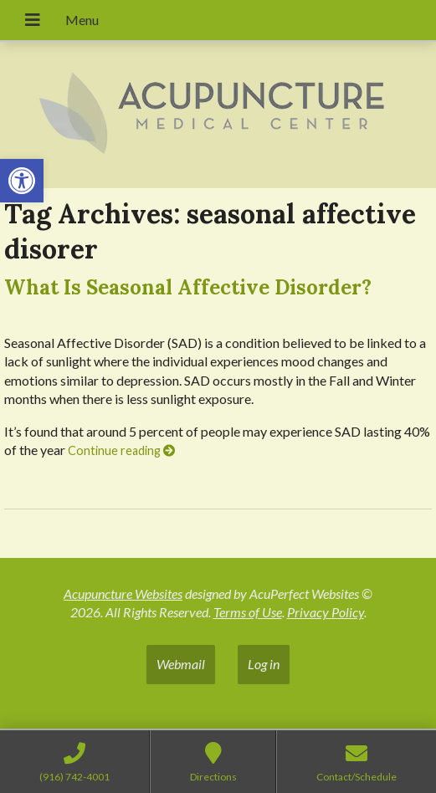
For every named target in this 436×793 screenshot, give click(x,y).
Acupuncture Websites (123, 593)
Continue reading (121, 450)
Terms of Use (247, 612)
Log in (264, 664)
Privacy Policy (325, 612)
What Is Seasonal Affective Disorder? (188, 287)
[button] (22, 180)
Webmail (180, 664)
